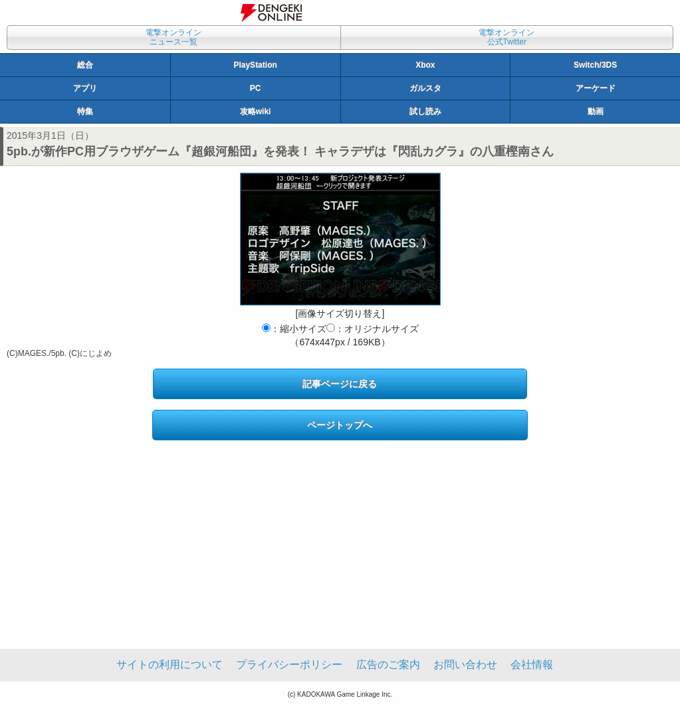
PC (255, 88)
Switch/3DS (595, 65)
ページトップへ (339, 425)
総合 (85, 65)
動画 (596, 111)
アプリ (85, 88)
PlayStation (255, 65)
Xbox (425, 65)
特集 (85, 111)
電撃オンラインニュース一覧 (173, 37)
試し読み (425, 111)
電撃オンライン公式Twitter (506, 37)
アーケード (596, 88)
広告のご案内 (388, 664)
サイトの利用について (169, 664)
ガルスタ (425, 88)
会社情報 (531, 664)
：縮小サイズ (294, 328)
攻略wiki (255, 111)
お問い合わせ (465, 664)
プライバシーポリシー (289, 664)
